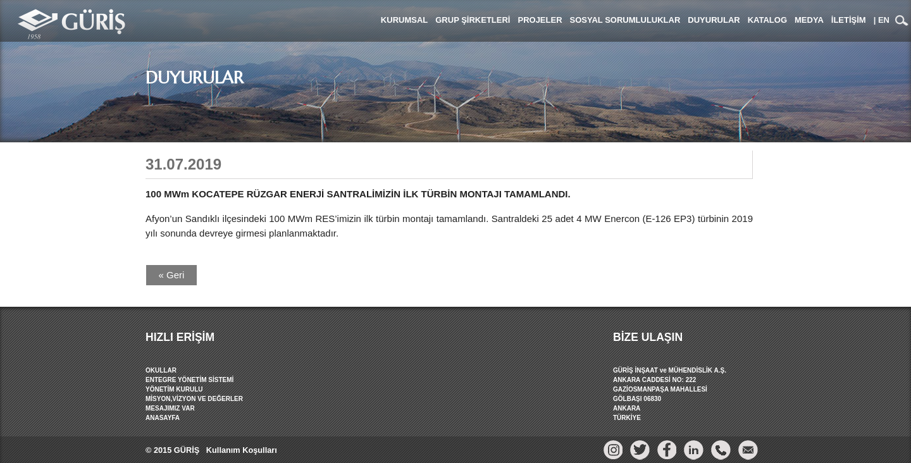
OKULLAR (161, 370)
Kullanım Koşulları (240, 450)
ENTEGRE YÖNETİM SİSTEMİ (189, 379)
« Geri (172, 274)
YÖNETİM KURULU (174, 389)
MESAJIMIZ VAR (170, 408)
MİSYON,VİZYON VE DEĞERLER (194, 398)
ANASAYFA (163, 417)
